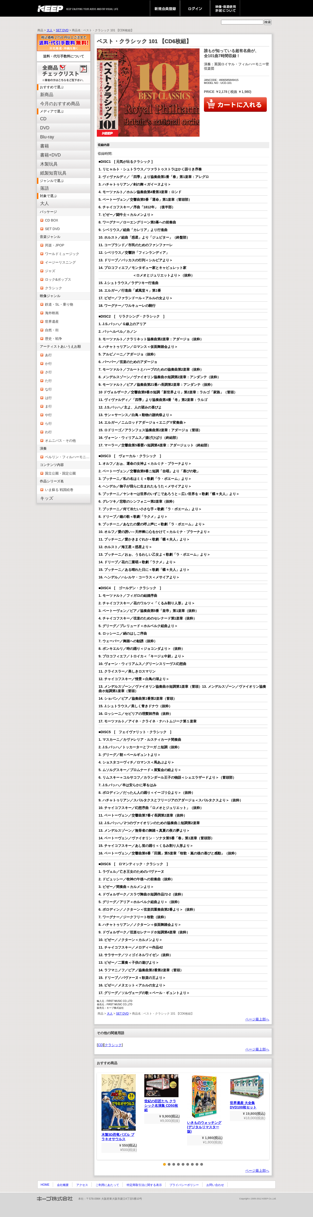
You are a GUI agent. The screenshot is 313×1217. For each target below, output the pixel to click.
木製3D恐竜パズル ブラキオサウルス (118, 1107)
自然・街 (52, 330)
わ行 (48, 432)
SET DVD (62, 30)
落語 (44, 188)
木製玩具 (49, 164)
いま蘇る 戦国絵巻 (59, 490)
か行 (48, 363)
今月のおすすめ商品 (60, 103)
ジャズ (50, 271)
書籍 (44, 146)
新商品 (46, 94)
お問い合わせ (215, 1185)
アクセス (82, 1185)
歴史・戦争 (53, 339)
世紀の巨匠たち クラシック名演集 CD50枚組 (161, 1093)
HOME (45, 1184)
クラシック (53, 288)
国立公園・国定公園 (60, 473)
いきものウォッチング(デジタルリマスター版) (204, 1103)
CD (43, 118)
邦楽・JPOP (54, 245)
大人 (50, 30)
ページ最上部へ (257, 1019)
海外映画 (52, 313)
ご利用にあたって (107, 1185)
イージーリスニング (60, 262)
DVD (44, 127)
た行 (48, 381)
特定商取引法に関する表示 (144, 1185)
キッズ (46, 498)
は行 (48, 398)
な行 (48, 389)
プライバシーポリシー (184, 1185)
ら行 (48, 423)
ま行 (48, 406)
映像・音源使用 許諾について (225, 8)
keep (52, 8)
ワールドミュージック (62, 254)
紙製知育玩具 (53, 173)
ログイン (195, 8)
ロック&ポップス (58, 279)
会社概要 (63, 1185)
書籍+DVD (50, 155)
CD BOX (51, 220)
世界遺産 (52, 321)
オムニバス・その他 (60, 441)
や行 (48, 415)
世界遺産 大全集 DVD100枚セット (247, 1091)
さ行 (48, 372)
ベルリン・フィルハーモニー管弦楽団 (67, 457)
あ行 (48, 355)
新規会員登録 (165, 8)
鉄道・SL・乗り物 (59, 304)
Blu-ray (47, 136)
